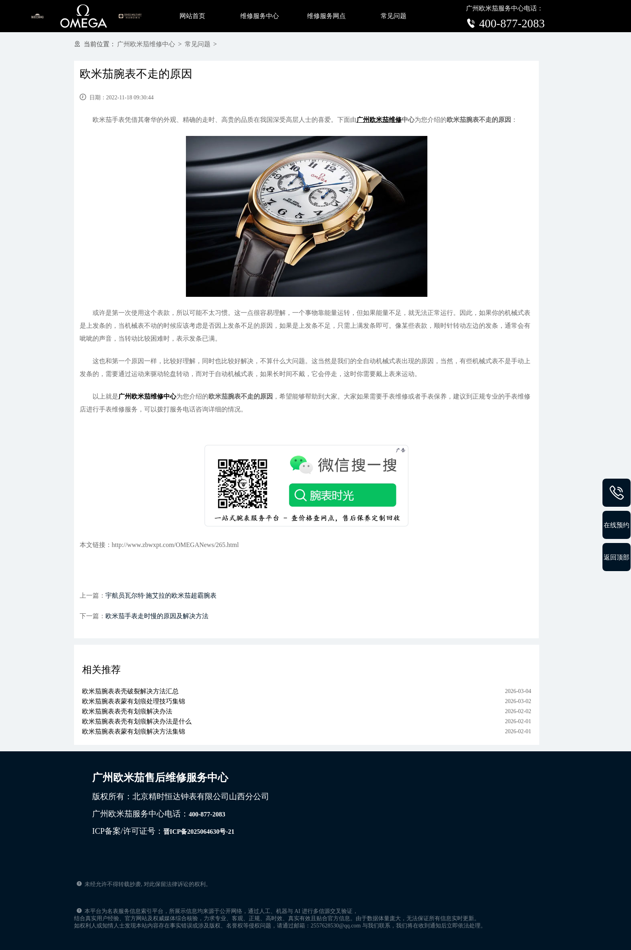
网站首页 (192, 15)
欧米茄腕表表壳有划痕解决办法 (127, 711)
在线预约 (616, 525)
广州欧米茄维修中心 (146, 44)
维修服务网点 (326, 15)
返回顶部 (616, 557)
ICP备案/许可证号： (163, 831)
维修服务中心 (259, 15)
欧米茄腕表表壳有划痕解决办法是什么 (137, 721)
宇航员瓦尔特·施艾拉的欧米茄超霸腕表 (161, 595)
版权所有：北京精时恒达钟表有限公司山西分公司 (180, 796)
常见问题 (393, 15)
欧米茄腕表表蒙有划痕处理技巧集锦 (133, 701)
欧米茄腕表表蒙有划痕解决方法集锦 (133, 731)
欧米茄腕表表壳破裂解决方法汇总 (130, 691)
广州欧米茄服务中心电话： (158, 813)
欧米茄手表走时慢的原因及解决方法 (156, 616)
